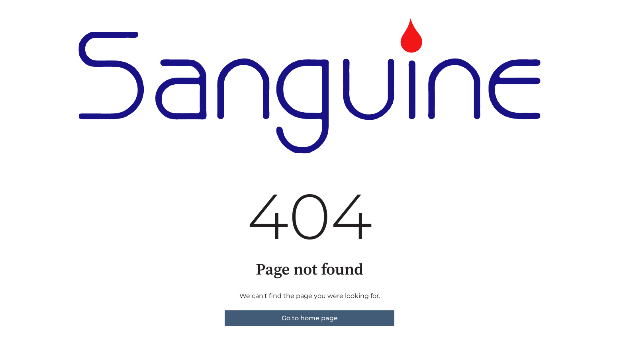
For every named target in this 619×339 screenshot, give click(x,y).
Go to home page (310, 318)
